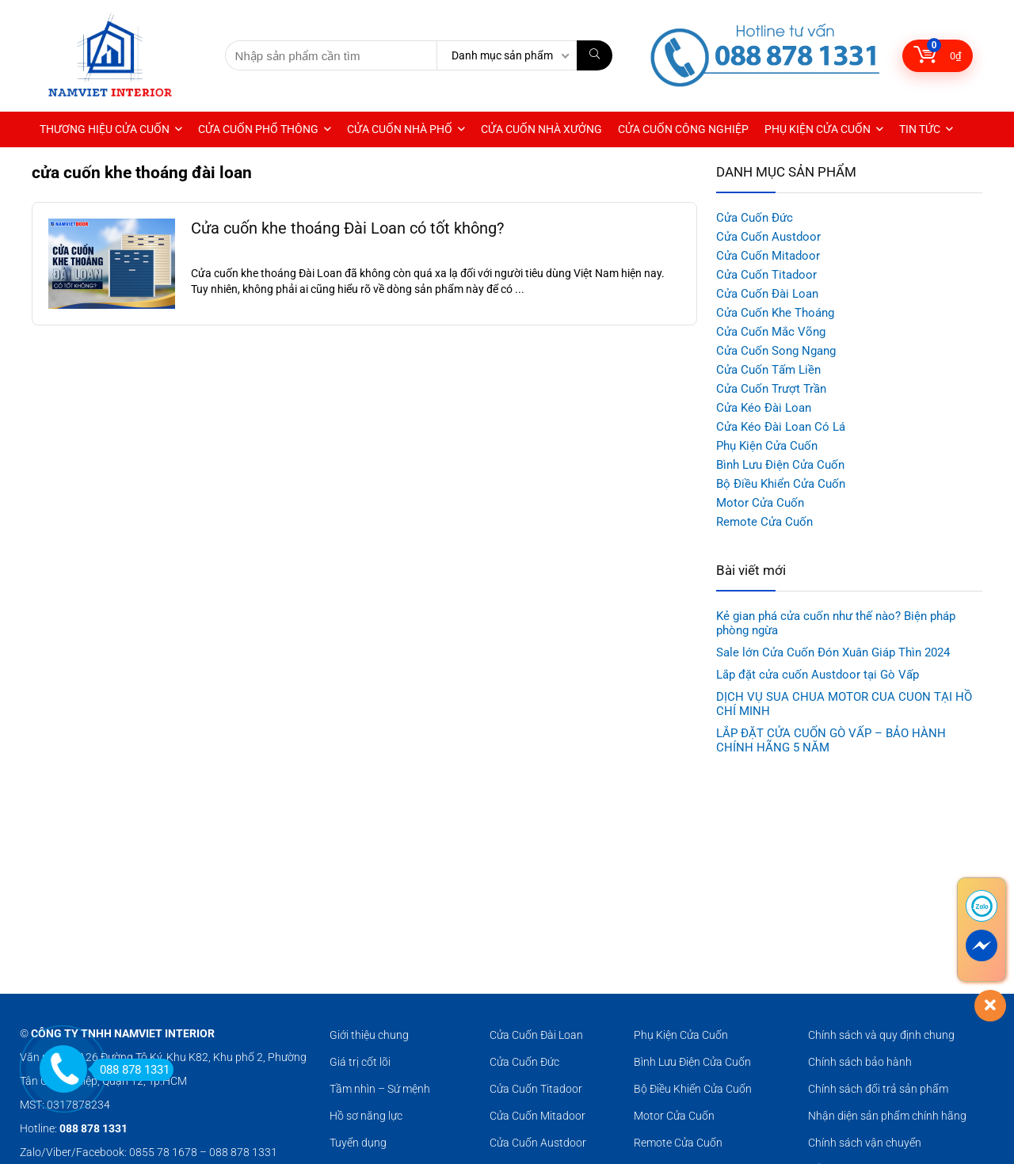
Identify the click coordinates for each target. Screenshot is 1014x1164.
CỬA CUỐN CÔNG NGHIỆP (683, 129)
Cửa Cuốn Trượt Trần (771, 389)
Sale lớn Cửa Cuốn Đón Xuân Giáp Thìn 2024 (833, 652)
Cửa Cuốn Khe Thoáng (775, 313)
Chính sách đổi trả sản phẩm (878, 1088)
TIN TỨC (919, 129)
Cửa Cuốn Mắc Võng (770, 332)
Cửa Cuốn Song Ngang (776, 351)
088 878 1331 (130, 1070)
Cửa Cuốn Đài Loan (767, 294)
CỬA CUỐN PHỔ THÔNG (258, 129)
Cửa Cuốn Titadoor (766, 275)
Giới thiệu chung (369, 1035)
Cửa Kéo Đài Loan (763, 408)
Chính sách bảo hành (860, 1062)
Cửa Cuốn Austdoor (768, 237)
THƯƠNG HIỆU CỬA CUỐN (105, 129)
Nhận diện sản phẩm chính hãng (887, 1115)
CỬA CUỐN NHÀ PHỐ (399, 129)
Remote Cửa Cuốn (764, 522)
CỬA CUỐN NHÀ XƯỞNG (541, 129)
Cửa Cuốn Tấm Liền (768, 370)
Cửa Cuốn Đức (754, 218)
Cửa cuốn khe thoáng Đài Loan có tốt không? (347, 228)
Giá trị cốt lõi (360, 1062)
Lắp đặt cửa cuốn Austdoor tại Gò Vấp (817, 675)
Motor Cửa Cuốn (760, 503)
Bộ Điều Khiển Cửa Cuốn (780, 484)
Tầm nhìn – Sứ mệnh (380, 1088)
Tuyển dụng (358, 1142)
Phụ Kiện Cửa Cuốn (767, 446)
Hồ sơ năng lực (366, 1115)
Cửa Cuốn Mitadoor (768, 256)
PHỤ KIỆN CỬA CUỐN (817, 129)
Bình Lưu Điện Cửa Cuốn (780, 465)
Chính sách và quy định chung (881, 1035)
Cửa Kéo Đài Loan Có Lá (780, 427)
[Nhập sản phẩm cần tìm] (594, 55)
